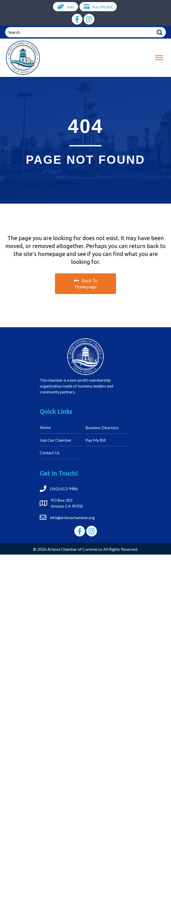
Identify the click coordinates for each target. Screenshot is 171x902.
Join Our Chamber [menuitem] (56, 440)
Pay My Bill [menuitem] (96, 440)
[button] (77, 19)
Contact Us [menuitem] (50, 452)
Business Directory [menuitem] (102, 427)
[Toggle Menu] (159, 57)
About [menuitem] (45, 427)
